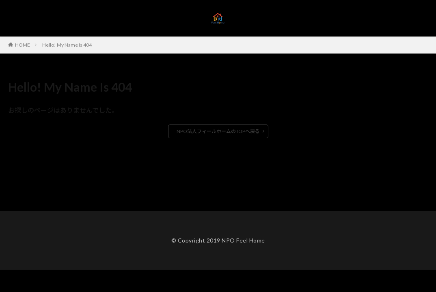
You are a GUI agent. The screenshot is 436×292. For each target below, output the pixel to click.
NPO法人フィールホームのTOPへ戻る (218, 131)
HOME (22, 44)
